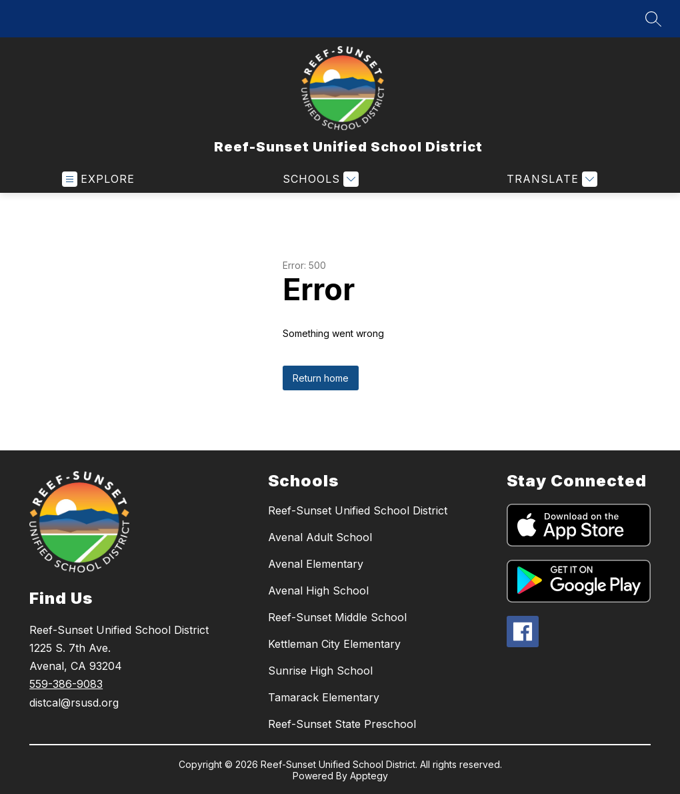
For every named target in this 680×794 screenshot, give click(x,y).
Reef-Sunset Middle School (337, 617)
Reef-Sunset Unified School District (357, 510)
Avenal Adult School (320, 537)
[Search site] (653, 19)
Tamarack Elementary (323, 697)
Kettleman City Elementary (334, 644)
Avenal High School (318, 590)
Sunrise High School (320, 670)
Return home (321, 378)
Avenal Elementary (315, 563)
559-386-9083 (66, 684)
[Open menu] (98, 179)
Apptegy (369, 775)
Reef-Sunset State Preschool (342, 724)
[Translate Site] (550, 179)
